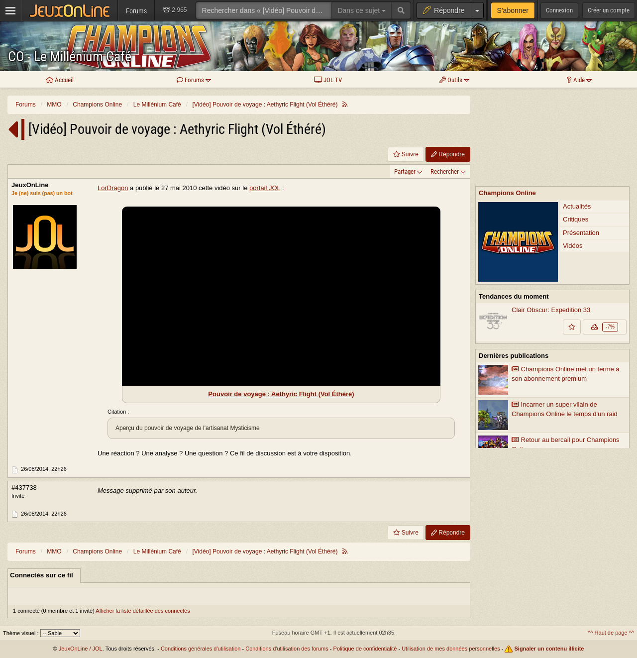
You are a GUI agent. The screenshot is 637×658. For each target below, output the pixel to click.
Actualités (577, 115)
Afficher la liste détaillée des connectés (143, 611)
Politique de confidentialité (365, 649)
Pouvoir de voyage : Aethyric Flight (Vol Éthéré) (281, 394)
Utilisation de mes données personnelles (451, 649)
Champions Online (507, 102)
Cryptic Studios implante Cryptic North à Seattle (551, 408)
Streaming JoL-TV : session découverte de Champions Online (544, 389)
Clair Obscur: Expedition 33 (551, 219)
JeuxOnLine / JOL (81, 649)
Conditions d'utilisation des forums (286, 649)
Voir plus (552, 432)
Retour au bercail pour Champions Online (566, 353)
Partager (405, 171)
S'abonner (513, 10)
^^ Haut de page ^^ (611, 633)
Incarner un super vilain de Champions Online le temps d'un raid (565, 318)
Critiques (575, 128)
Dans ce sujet (361, 10)
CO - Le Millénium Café (69, 56)
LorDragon (113, 188)
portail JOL (264, 188)
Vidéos (573, 155)
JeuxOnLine (29, 185)
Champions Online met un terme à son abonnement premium (566, 283)
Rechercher (444, 171)
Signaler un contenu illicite (549, 649)
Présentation (581, 142)
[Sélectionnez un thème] (60, 633)
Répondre (448, 154)
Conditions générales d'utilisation (200, 649)
